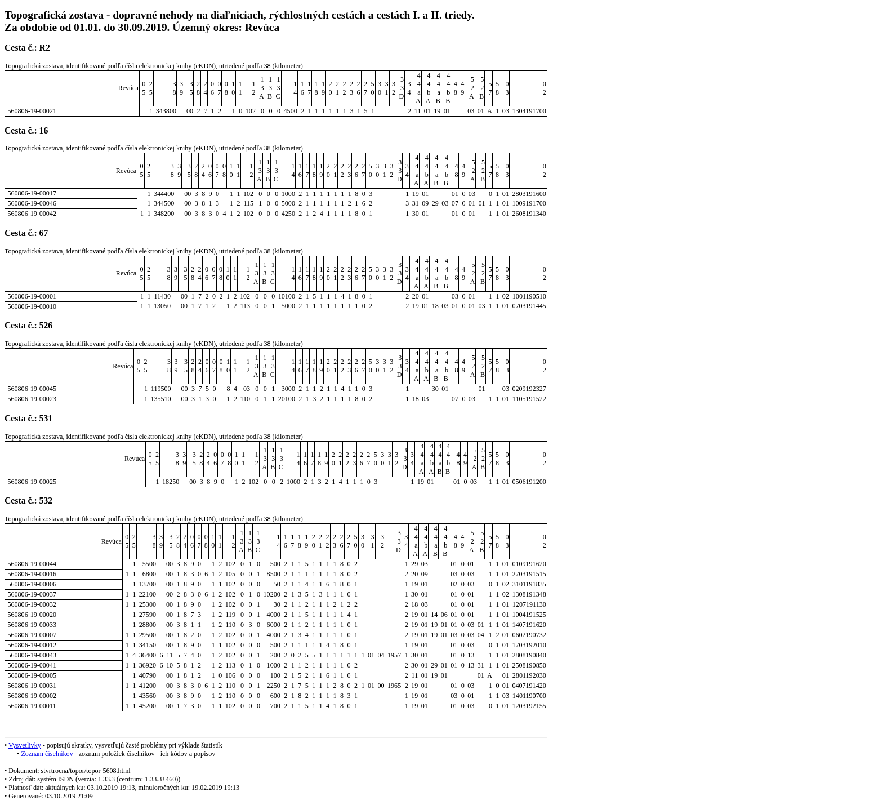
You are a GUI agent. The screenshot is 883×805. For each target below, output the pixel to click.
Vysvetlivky (24, 745)
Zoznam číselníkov (47, 754)
